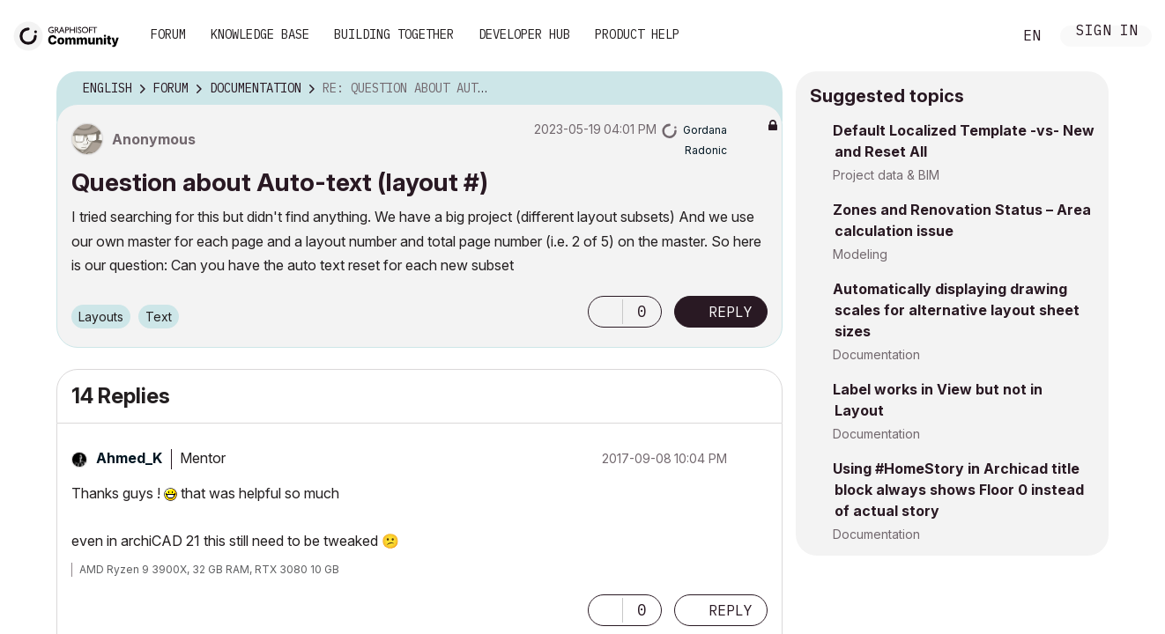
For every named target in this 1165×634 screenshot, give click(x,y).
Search (979, 36)
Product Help (637, 34)
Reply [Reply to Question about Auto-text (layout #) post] (731, 302)
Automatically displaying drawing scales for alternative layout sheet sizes (956, 310)
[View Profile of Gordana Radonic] (723, 134)
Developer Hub (524, 34)
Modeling (860, 254)
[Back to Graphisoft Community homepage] (72, 33)
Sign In (1107, 32)
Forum (168, 34)
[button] (605, 302)
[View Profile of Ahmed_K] (129, 448)
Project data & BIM (886, 174)
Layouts (100, 306)
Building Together (394, 34)
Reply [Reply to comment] (731, 599)
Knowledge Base (260, 34)
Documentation (876, 354)
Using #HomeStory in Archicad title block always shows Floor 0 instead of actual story (958, 490)
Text (158, 306)
